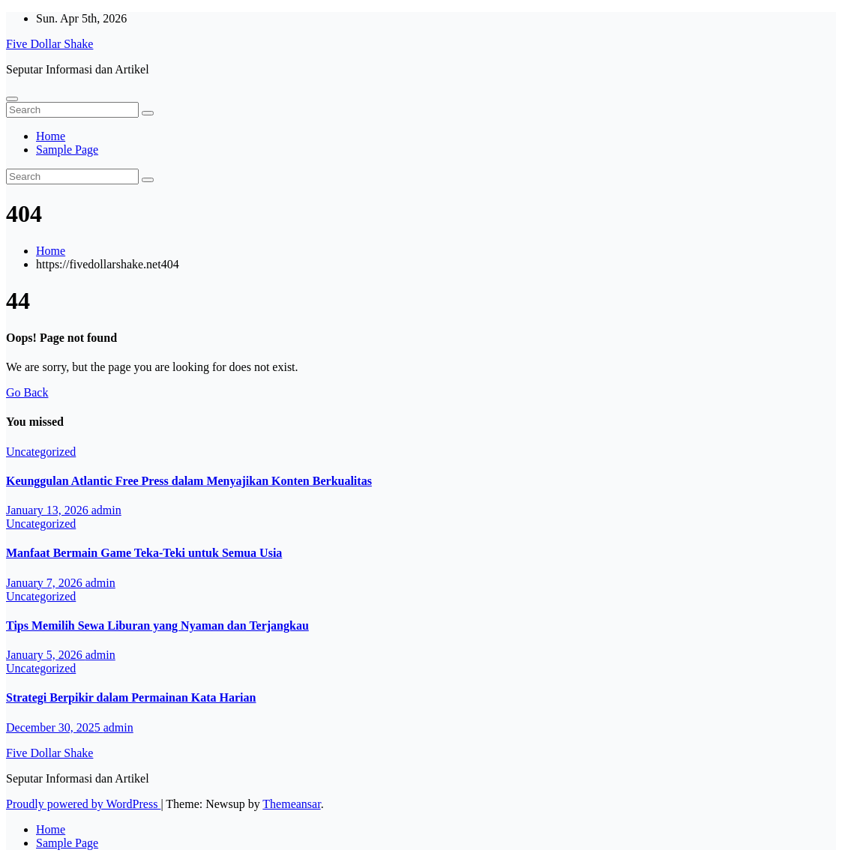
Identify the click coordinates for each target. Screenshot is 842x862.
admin (106, 510)
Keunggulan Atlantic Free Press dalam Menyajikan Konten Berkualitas (189, 480)
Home (50, 136)
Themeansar (291, 804)
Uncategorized (41, 451)
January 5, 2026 (45, 654)
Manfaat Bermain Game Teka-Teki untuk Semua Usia (144, 552)
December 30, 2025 (54, 727)
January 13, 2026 (48, 510)
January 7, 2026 (45, 582)
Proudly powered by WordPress (83, 804)
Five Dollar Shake (49, 43)
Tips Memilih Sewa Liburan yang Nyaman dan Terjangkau (157, 625)
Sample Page (67, 149)
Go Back (27, 392)
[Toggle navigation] (12, 99)
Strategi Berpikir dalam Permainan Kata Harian (131, 697)
